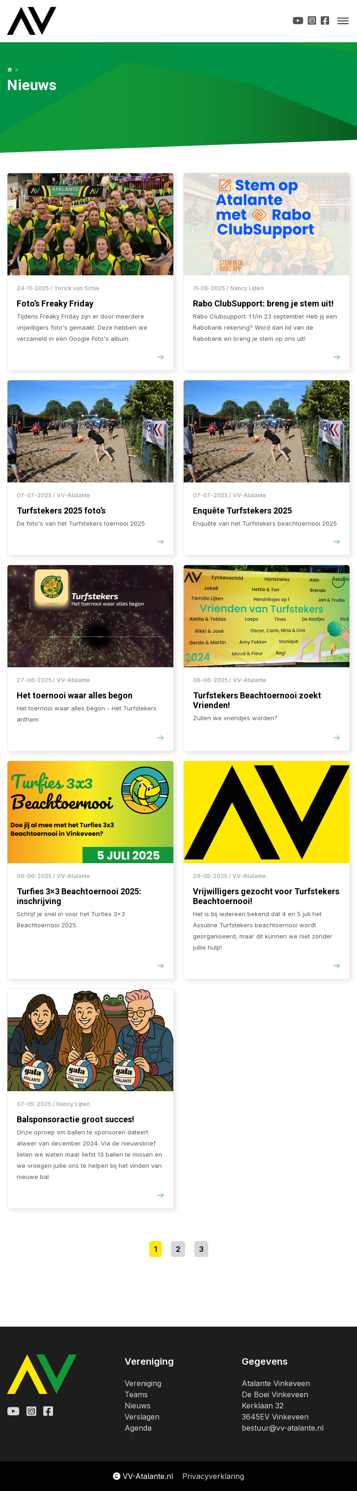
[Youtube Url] (297, 20)
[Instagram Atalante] (31, 1411)
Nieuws (138, 1405)
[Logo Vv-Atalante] (31, 21)
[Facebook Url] (325, 20)
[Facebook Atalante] (48, 1411)
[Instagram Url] (312, 20)
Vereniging (143, 1383)
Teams (136, 1394)
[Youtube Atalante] (13, 1411)
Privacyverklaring (213, 1476)
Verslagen (142, 1416)
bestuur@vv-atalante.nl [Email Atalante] (283, 1427)
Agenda (138, 1427)
